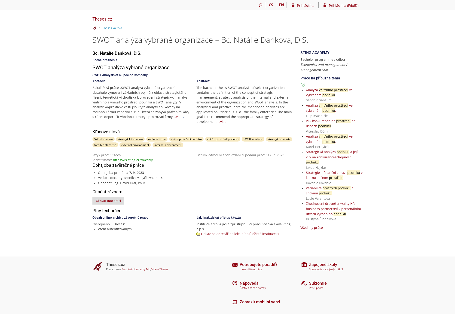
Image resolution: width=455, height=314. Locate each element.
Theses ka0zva (112, 28)
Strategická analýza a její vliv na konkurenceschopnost (332, 157)
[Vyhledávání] (261, 5)
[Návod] (303, 86)
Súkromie (318, 283)
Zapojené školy (323, 264)
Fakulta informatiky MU (136, 269)
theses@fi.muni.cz (251, 269)
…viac (178, 117)
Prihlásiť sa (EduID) (343, 5)
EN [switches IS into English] (281, 4)
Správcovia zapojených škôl (326, 269)
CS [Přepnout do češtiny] (271, 4)
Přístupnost (316, 288)
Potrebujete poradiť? (259, 264)
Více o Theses (159, 269)
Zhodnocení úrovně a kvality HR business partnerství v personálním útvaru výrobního (333, 208)
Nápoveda (249, 283)
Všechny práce (311, 227)
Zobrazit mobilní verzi (260, 301)
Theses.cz (102, 19)
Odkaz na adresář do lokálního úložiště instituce (238, 234)
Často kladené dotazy (253, 288)
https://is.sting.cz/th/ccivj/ (133, 160)
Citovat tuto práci (108, 201)
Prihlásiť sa (305, 5)
